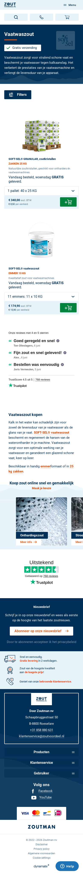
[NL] (10, 5)
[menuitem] (41, 791)
